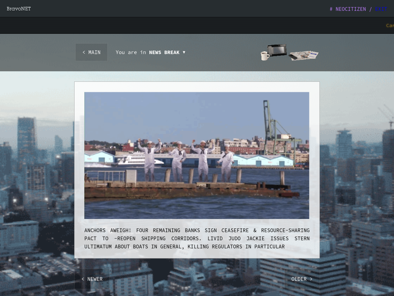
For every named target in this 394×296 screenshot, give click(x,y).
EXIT (381, 9)
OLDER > (302, 279)
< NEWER (92, 279)
